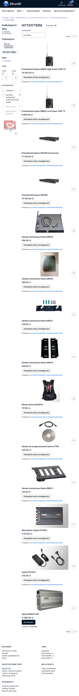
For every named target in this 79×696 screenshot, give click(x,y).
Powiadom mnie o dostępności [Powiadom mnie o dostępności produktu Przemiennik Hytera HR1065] (36, 203)
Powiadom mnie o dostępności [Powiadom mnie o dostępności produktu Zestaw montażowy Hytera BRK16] (36, 245)
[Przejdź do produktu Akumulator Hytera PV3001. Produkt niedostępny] (49, 516)
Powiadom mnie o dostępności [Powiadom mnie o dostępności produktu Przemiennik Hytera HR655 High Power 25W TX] (36, 77)
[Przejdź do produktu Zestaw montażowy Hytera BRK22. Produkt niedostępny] (49, 264)
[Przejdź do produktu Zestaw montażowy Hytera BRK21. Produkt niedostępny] (49, 306)
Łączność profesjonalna (38, 18)
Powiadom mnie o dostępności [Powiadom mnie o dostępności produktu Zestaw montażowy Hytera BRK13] (36, 496)
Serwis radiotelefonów (10, 656)
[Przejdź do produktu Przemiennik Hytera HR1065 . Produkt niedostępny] (49, 180)
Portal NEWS (46, 656)
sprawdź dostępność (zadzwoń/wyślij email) (12, 98)
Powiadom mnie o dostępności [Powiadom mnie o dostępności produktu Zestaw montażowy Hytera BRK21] (36, 329)
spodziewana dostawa (11, 112)
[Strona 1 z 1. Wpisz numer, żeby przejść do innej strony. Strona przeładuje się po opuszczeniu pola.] (73, 36)
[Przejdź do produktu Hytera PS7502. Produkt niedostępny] (49, 558)
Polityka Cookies (8, 688)
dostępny (9, 90)
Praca (4, 658)
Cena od (4, 72)
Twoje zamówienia (48, 668)
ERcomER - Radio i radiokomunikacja (14, 18)
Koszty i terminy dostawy (12, 671)
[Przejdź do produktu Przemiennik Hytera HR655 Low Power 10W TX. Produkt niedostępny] (49, 97)
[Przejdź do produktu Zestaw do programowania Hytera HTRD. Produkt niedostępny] (49, 432)
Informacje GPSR (8, 676)
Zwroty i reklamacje (9, 673)
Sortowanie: (26, 30)
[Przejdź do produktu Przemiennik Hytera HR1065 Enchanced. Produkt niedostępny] (49, 138)
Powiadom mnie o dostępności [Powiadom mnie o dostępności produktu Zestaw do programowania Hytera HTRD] (36, 454)
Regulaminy (6, 668)
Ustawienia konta (48, 671)
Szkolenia (45, 651)
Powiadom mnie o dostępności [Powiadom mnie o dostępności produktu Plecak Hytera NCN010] (36, 413)
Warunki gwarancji (9, 691)
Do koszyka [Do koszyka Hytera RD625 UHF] (28, 622)
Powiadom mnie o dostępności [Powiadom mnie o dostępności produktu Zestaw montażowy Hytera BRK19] (36, 371)
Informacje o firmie (9, 651)
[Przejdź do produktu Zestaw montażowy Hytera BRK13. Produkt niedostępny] (49, 474)
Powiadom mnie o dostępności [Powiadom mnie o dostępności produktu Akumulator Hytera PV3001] (36, 538)
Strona (68, 36)
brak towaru (11, 107)
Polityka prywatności (10, 686)
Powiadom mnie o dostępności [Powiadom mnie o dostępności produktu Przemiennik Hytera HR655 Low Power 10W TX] (36, 119)
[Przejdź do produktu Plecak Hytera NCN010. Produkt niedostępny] (49, 390)
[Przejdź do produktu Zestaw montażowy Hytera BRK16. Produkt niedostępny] (49, 222)
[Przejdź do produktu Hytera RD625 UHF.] (49, 600)
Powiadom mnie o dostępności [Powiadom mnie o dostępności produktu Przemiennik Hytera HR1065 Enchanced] (36, 161)
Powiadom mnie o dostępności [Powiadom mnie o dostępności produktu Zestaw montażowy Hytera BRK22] (36, 287)
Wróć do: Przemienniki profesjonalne (7, 45)
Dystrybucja (46, 653)
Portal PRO (46, 658)
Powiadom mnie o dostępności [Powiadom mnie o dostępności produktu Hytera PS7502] (36, 580)
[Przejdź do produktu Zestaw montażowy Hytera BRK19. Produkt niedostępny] (49, 348)
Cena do (14, 72)
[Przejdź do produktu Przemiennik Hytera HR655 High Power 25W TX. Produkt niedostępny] (49, 55)
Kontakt (5, 653)
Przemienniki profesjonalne (58, 18)
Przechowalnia (47, 673)
